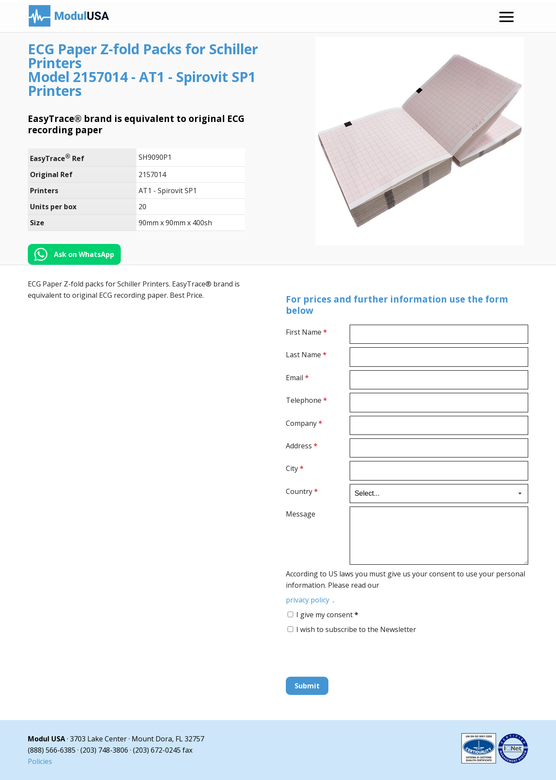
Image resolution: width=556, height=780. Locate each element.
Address (302, 446)
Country (302, 491)
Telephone (306, 400)
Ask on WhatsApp (84, 254)
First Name (306, 332)
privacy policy (307, 600)
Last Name (306, 354)
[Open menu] (506, 17)
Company (304, 423)
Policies (40, 761)
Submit (307, 686)
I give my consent (327, 614)
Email (297, 377)
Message (300, 514)
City (295, 468)
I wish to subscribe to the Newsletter (356, 629)
